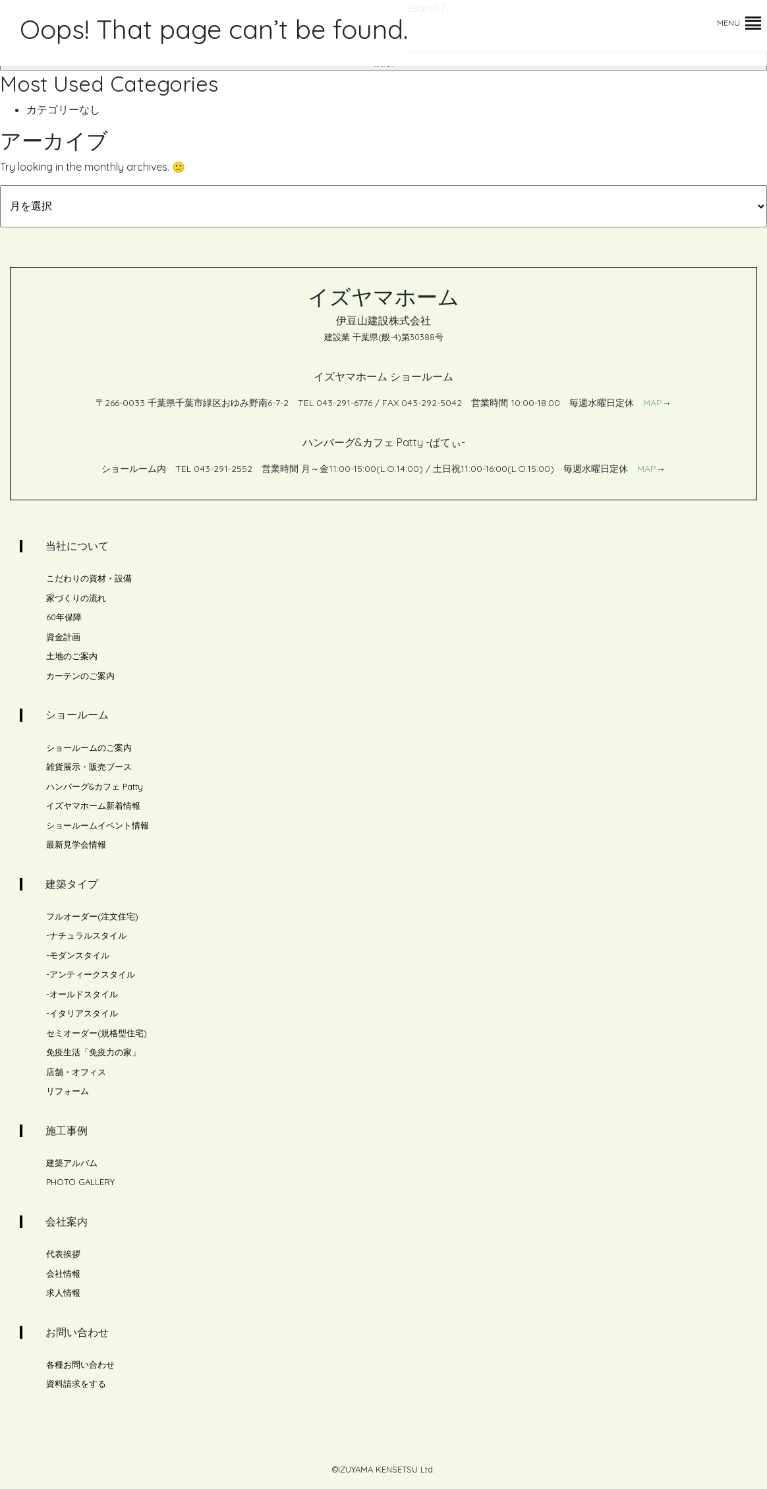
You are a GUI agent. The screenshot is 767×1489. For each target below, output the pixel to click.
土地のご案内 (72, 656)
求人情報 (63, 1292)
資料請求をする (76, 1383)
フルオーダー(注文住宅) (92, 916)
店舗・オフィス (76, 1071)
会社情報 (63, 1273)
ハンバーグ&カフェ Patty (94, 786)
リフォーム (67, 1091)
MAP (652, 403)
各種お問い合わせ (80, 1364)
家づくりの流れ (76, 598)
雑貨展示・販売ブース (89, 766)
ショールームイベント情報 (97, 825)
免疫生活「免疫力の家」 (93, 1052)
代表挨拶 (63, 1253)
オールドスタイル (83, 994)
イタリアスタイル (83, 1013)
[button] (728, 23)
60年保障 (64, 617)
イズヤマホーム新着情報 (93, 805)
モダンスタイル (79, 955)
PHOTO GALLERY (80, 1182)
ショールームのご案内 (89, 747)
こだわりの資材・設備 (89, 578)
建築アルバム (72, 1162)
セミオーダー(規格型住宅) (96, 1033)
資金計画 (63, 636)
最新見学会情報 (76, 844)
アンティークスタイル (92, 974)
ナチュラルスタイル (88, 935)
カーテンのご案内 (80, 675)
